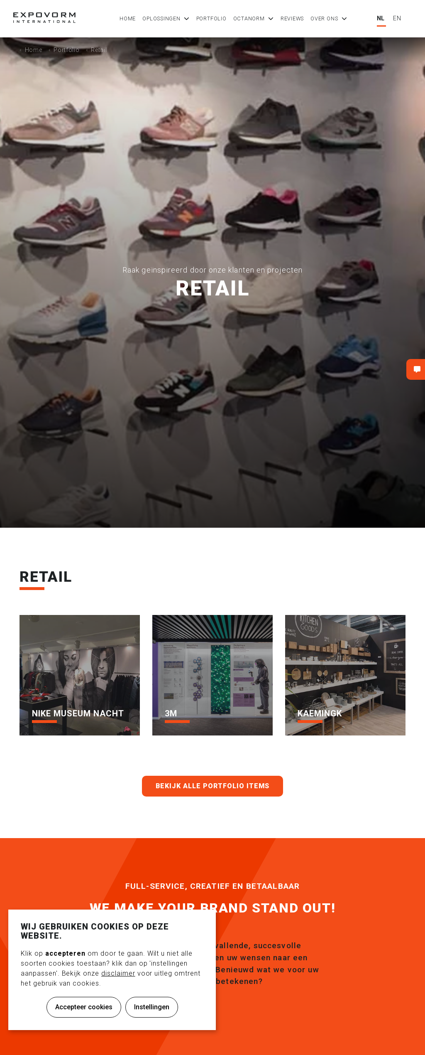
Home (128, 18)
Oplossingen (161, 18)
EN (397, 18)
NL (381, 18)
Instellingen (151, 1007)
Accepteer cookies (83, 1007)
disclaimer (118, 973)
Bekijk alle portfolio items (212, 786)
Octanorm (249, 18)
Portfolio (211, 18)
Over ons (324, 18)
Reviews (292, 18)
